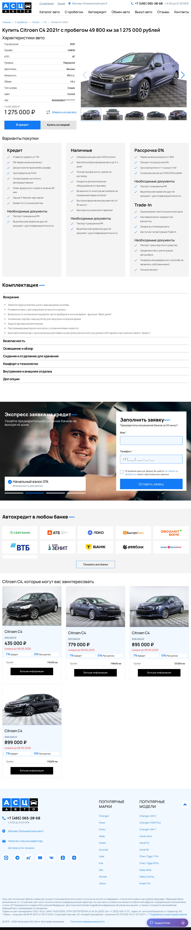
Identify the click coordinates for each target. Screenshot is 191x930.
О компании (47, 3)
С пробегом (74, 12)
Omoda (103, 860)
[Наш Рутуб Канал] (29, 841)
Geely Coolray (146, 860)
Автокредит (97, 12)
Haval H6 (144, 833)
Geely (102, 819)
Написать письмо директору (25, 825)
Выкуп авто (143, 12)
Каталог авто (50, 12)
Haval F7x (144, 826)
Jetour (102, 867)
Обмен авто (121, 12)
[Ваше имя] (151, 440)
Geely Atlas (145, 853)
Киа (101, 846)
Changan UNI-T (147, 813)
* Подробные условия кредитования (167, 898)
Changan (104, 799)
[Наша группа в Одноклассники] (63, 841)
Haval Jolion (145, 819)
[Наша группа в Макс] (6, 841)
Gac (101, 853)
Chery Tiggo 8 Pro (149, 846)
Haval (102, 806)
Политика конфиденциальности (87, 905)
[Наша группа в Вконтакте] (51, 841)
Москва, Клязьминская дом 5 (25, 814)
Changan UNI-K (147, 799)
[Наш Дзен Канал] (74, 841)
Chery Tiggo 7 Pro (149, 840)
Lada (101, 840)
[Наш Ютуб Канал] (40, 841)
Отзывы (163, 12)
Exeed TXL (145, 867)
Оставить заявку (151, 484)
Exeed (102, 826)
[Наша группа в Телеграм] (17, 841)
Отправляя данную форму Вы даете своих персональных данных (149, 473)
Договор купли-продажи (21, 831)
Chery (102, 813)
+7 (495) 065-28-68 (149, 3)
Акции (61, 3)
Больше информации (32, 666)
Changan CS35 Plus (150, 806)
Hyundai (103, 833)
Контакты (181, 12)
